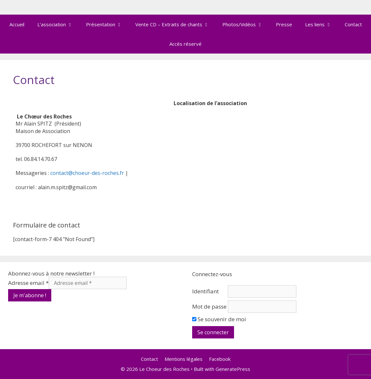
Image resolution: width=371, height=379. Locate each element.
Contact (353, 24)
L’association (58, 24)
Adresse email (28, 283)
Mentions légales (184, 359)
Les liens (321, 24)
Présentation (107, 24)
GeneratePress (233, 369)
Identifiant (205, 291)
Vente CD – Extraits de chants (175, 24)
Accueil (16, 24)
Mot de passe (209, 306)
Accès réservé (185, 44)
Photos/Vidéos (245, 24)
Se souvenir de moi (219, 319)
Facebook (219, 359)
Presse (284, 24)
